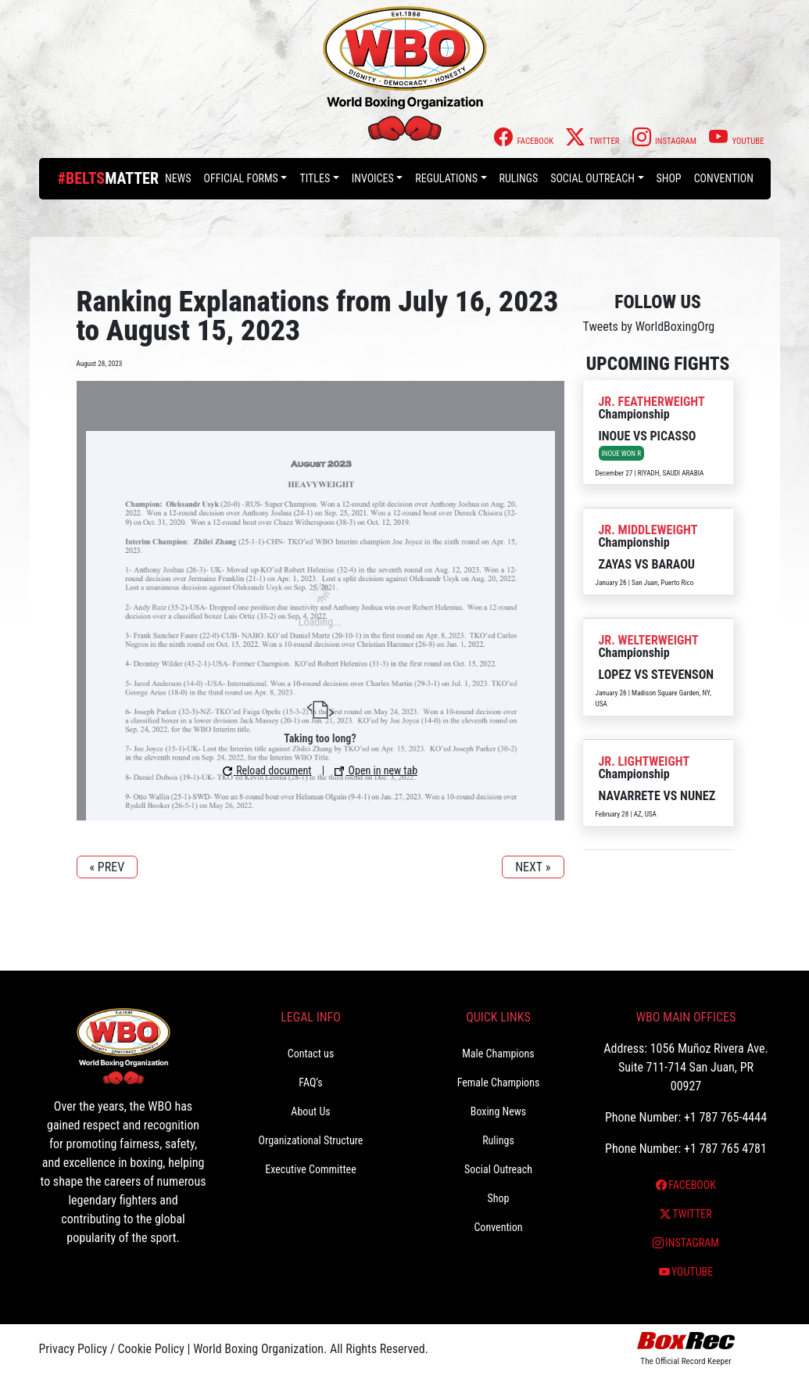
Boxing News (499, 1111)
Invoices (373, 178)
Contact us (311, 1053)
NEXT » (532, 867)
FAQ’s (310, 1082)
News (178, 178)
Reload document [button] (267, 770)
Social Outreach (592, 178)
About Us (310, 1111)
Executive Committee (310, 1169)
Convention (724, 178)
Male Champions (498, 1053)
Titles (314, 178)
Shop (669, 178)
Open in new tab (376, 770)
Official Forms (241, 178)
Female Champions (498, 1082)
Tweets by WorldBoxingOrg (649, 326)
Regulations (446, 178)
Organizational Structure (311, 1140)
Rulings (519, 178)
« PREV (107, 867)
